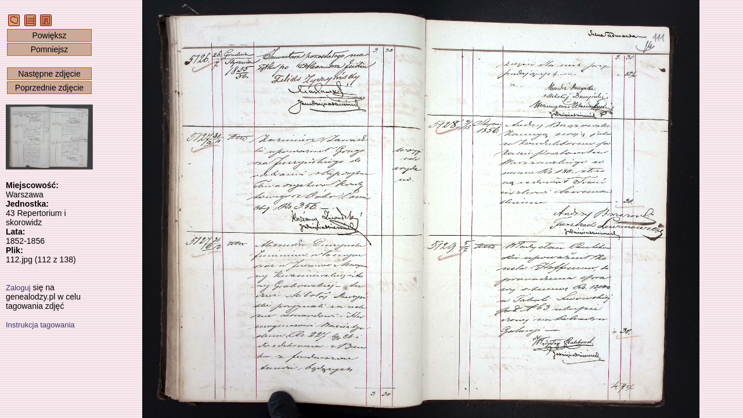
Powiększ (49, 35)
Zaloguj (18, 287)
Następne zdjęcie (49, 73)
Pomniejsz (49, 49)
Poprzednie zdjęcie (49, 87)
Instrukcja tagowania (40, 324)
